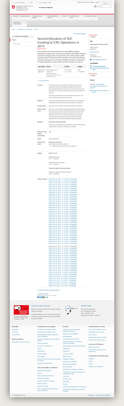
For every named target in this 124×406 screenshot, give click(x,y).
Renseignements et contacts (96, 332)
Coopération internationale (19, 24)
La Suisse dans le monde (44, 2)
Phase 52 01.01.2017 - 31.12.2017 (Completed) (63, 200)
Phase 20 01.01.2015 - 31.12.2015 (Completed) (63, 257)
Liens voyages (41, 356)
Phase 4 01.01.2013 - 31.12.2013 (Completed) (62, 280)
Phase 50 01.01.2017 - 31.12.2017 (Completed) (63, 203)
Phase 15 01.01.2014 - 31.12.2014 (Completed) (63, 265)
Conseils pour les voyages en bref (46, 332)
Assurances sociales (68, 353)
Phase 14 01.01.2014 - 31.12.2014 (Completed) (63, 267)
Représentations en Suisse (44, 370)
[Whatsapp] (46, 297)
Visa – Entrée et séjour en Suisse (97, 329)
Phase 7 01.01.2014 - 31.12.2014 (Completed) (62, 278)
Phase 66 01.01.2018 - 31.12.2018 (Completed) (63, 194)
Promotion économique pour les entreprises (75, 386)
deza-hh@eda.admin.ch (99, 59)
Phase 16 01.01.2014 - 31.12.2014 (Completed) (63, 263)
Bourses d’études (67, 366)
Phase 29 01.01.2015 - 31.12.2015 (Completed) (63, 239)
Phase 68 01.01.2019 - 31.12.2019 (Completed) (63, 192)
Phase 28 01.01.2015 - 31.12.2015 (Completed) (63, 241)
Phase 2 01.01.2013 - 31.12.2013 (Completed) (62, 284)
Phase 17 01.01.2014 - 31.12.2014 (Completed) (63, 261)
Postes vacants (16, 334)
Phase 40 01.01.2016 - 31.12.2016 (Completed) (63, 218)
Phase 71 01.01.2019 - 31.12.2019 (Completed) (63, 186)
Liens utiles (66, 376)
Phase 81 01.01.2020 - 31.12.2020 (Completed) (63, 179)
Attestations (66, 351)
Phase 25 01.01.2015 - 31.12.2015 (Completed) (63, 248)
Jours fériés (15, 332)
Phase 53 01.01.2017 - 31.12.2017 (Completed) (63, 198)
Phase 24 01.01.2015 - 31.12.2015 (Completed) (63, 250)
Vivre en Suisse (93, 334)
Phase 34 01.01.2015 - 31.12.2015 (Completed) (63, 230)
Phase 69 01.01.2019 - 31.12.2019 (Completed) (63, 190)
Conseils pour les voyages (38, 17)
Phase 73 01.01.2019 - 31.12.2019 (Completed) (63, 183)
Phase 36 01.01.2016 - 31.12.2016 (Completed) (63, 226)
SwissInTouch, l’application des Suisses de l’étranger (74, 390)
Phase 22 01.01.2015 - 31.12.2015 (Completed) (63, 253)
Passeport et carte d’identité (70, 333)
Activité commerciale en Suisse (97, 340)
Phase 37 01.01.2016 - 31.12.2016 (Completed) (63, 224)
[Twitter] (40, 297)
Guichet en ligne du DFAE (40, 306)
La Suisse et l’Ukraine (91, 17)
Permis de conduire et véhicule (71, 339)
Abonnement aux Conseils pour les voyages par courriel (49, 359)
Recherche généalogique (69, 364)
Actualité (15, 17)
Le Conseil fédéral (19, 2)
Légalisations (66, 348)
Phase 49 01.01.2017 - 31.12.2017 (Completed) (63, 205)
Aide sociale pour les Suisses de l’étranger (74, 346)
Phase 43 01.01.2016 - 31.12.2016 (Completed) (63, 213)
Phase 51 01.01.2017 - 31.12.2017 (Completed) (63, 202)
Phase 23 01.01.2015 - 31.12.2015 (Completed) (63, 252)
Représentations (25, 17)
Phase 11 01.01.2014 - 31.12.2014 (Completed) (63, 272)
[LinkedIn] (42, 297)
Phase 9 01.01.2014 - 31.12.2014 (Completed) (62, 276)
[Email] (47, 297)
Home (13, 29)
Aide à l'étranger (42, 353)
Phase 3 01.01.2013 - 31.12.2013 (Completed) (62, 282)
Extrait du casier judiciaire (70, 361)
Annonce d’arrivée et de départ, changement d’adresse (71, 330)
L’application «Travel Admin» (45, 363)
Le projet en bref (44, 80)
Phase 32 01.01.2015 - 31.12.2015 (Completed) (63, 234)
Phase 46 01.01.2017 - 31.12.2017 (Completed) (63, 211)
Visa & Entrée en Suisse (76, 17)
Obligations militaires (68, 359)
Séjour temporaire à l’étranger (45, 375)
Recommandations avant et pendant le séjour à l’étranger (47, 335)
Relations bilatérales (94, 347)
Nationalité (66, 381)
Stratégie (91, 358)
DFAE (31, 2)
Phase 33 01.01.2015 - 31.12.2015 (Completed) (63, 232)
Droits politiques (67, 336)
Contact (92, 37)
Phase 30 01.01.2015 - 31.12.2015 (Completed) (63, 237)
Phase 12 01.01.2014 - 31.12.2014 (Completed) (63, 271)
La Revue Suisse (67, 379)
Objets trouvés (67, 356)
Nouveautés (15, 329)
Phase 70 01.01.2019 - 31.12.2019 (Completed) (63, 188)
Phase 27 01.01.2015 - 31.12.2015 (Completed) (63, 243)
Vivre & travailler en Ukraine (54, 17)
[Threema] (44, 297)
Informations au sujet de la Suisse (98, 337)
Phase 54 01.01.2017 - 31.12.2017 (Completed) (63, 196)
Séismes (39, 348)
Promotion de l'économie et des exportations (97, 350)
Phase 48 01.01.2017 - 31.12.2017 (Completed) (63, 207)
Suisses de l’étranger (42, 386)
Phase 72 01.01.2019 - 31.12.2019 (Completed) (63, 184)
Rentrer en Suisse (42, 383)
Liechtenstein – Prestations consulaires (73, 369)
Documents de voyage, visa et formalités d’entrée (48, 339)
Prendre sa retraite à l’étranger (45, 381)
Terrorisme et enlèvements (44, 346)
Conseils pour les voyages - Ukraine (46, 329)
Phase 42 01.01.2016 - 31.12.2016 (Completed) (63, 215)
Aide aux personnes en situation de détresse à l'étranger (72, 342)
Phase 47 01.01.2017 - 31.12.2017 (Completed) (63, 209)
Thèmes (91, 361)
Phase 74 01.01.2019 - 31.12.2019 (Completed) (63, 181)
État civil (65, 384)
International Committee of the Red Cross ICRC (99, 86)
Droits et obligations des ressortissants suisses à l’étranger (47, 389)
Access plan (94, 52)
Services (65, 17)
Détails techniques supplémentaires (49, 290)
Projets (90, 364)
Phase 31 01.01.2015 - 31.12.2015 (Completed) (63, 235)
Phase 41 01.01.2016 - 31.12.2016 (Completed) (63, 217)
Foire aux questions (42, 343)
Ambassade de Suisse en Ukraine (21, 342)
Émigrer (39, 373)
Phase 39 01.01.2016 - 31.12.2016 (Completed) (63, 220)
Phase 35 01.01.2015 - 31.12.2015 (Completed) (63, 228)
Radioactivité (40, 351)
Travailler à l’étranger (43, 378)
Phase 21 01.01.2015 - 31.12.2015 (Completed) (63, 255)
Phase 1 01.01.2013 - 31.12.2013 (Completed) (62, 286)
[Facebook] (38, 297)
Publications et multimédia (96, 366)
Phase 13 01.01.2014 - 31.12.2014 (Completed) (63, 269)
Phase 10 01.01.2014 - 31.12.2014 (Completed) (63, 274)
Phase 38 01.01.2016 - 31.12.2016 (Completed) (63, 222)
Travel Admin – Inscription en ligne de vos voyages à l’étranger (74, 372)
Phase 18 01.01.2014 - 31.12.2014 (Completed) (63, 259)
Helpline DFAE (86, 306)
